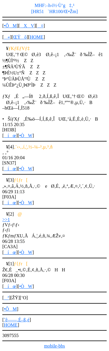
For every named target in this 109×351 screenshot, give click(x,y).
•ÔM (10, 25)
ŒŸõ (20, 37)
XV (27, 25)
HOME (36, 37)
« (7, 37)
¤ (40, 25)
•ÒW (25, 135)
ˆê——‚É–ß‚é (16, 319)
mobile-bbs (54, 345)
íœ (10, 135)
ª (6, 297)
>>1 (6, 219)
